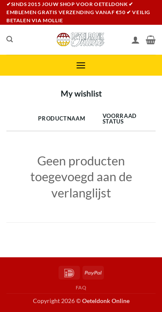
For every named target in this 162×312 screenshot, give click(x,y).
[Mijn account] (135, 39)
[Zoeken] (9, 39)
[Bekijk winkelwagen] (151, 39)
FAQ (81, 287)
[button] (81, 65)
